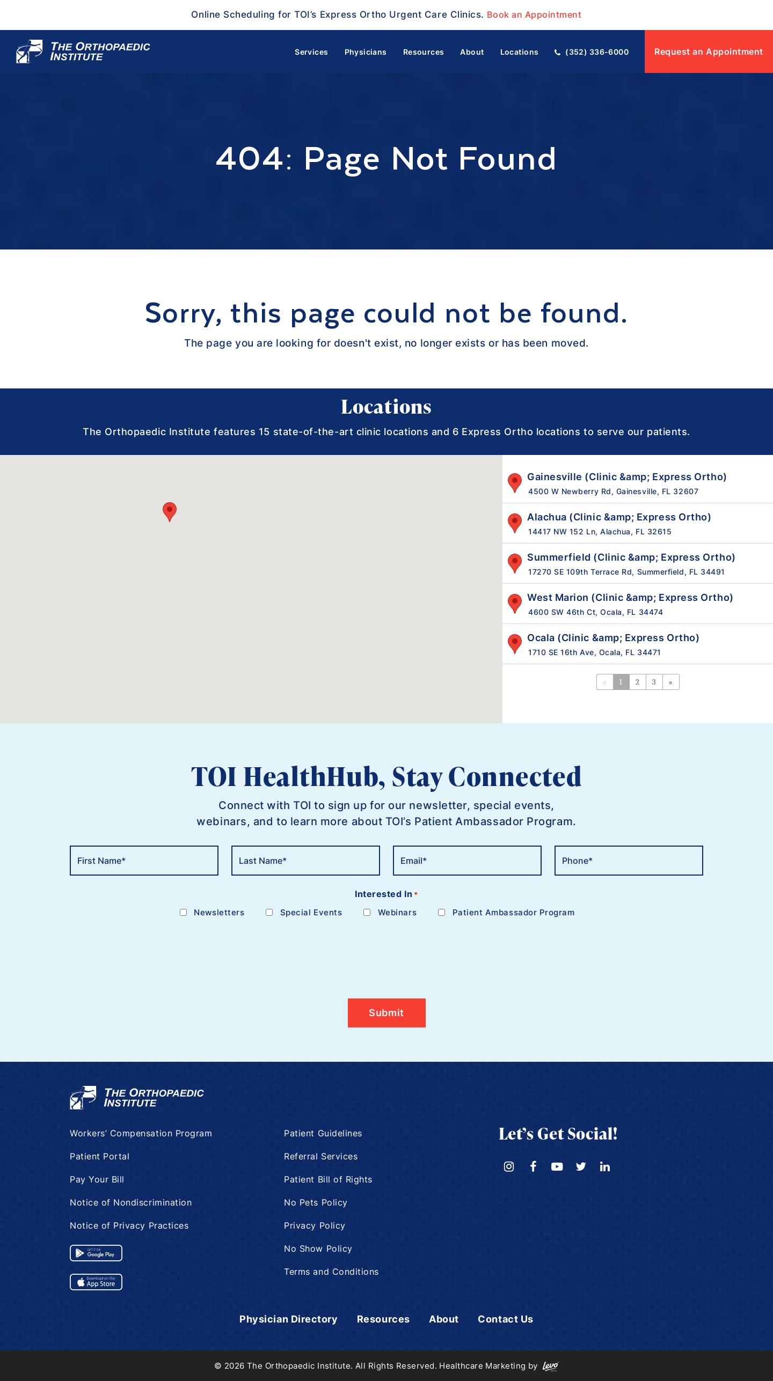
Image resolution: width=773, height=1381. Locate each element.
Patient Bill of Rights (328, 1179)
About (444, 1318)
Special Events (311, 912)
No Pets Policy (316, 1202)
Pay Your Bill (97, 1179)
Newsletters (219, 912)
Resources (383, 1318)
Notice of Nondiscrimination (131, 1202)
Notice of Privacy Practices (129, 1225)
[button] (170, 512)
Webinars (397, 912)
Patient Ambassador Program (514, 912)
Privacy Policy (315, 1225)
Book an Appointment (534, 14)
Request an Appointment (708, 51)
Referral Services (321, 1156)
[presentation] (151, 952)
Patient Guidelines (323, 1133)
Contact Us (506, 1318)
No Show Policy (318, 1248)
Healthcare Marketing (482, 1365)
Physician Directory (288, 1318)
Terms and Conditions (331, 1271)
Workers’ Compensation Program (141, 1133)
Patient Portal (100, 1156)
